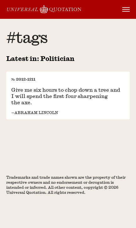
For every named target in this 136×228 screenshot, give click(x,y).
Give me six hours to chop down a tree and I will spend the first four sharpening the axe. (65, 96)
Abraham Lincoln (36, 112)
